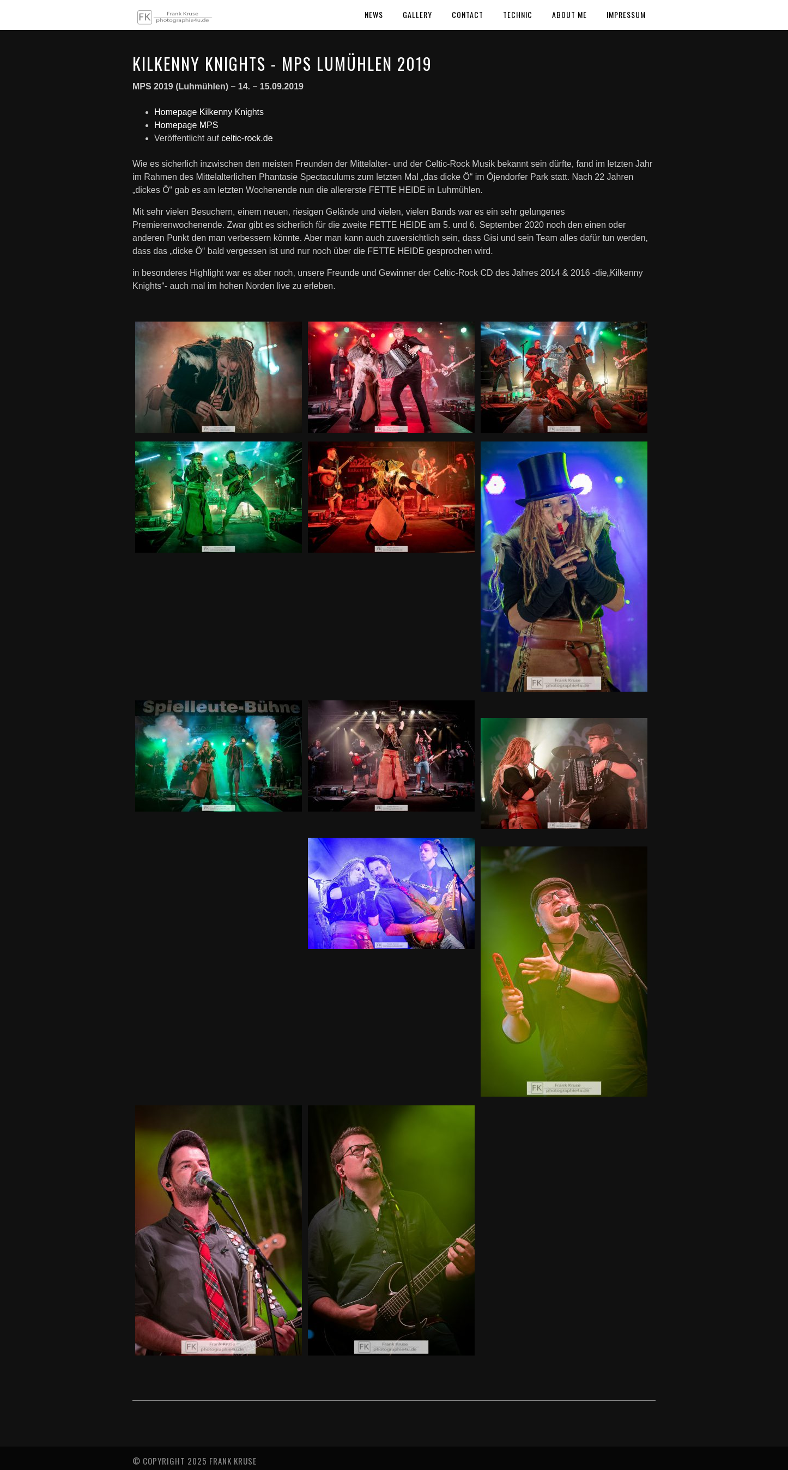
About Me (569, 14)
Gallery (417, 14)
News (374, 14)
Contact (467, 14)
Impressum (626, 14)
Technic (517, 14)
